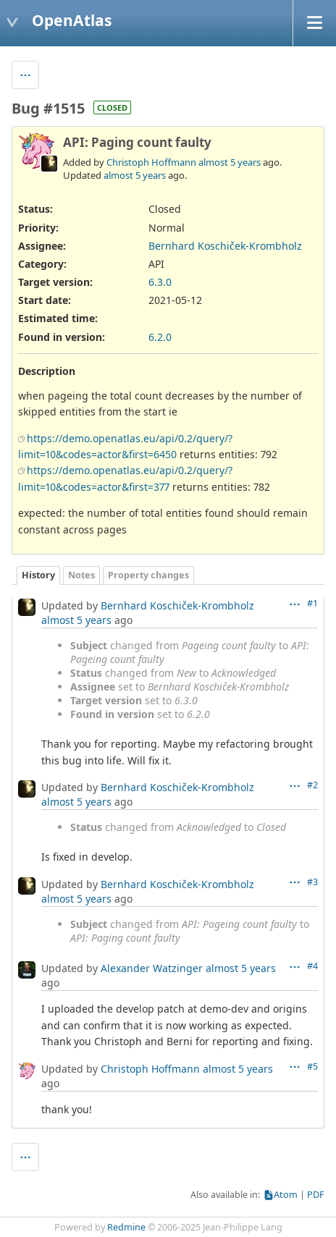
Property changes (148, 575)
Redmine (126, 1227)
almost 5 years (229, 162)
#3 (312, 882)
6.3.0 (160, 282)
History (38, 575)
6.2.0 (160, 337)
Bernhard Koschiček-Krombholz (225, 246)
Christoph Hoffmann (151, 162)
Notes (81, 575)
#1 (312, 603)
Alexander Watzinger (152, 968)
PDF (315, 1195)
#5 (312, 1066)
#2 (312, 785)
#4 (312, 966)
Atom (286, 1195)
